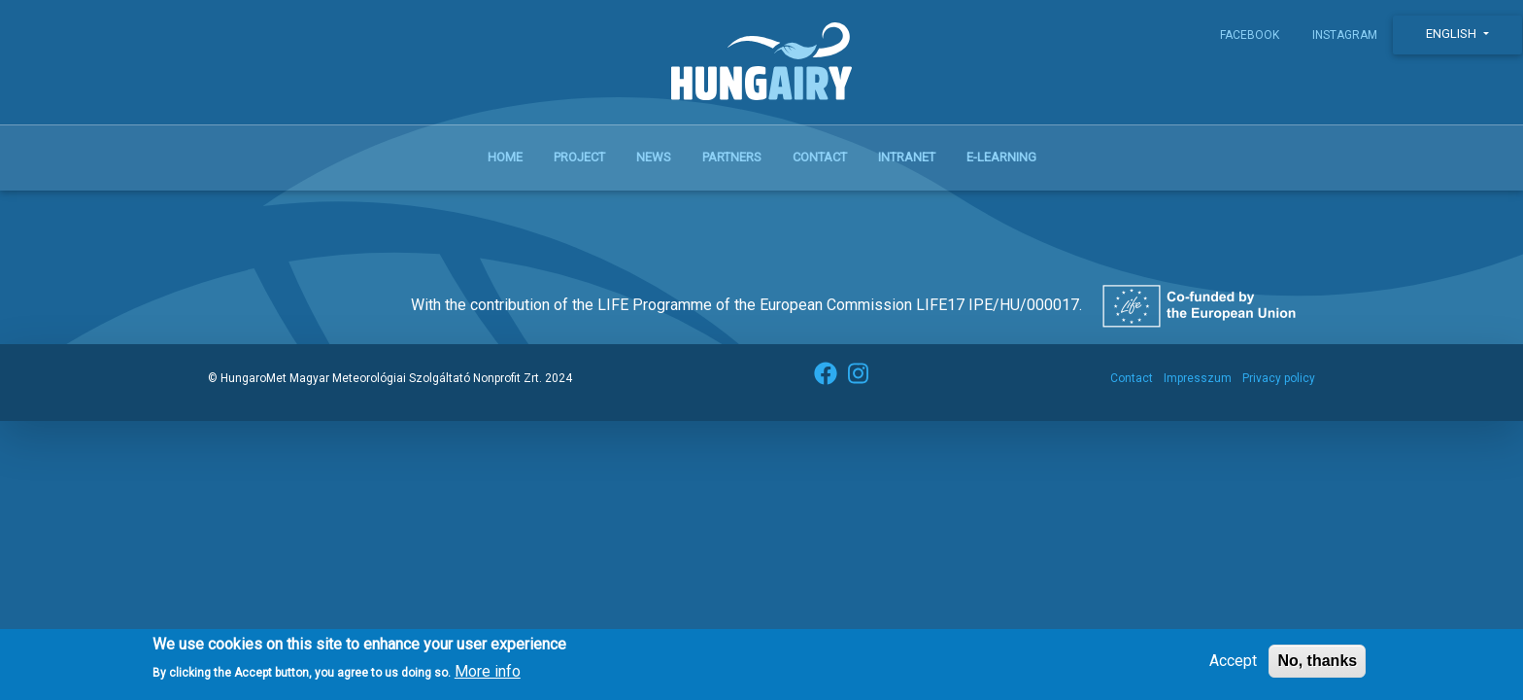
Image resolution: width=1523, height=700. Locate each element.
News (653, 157)
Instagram (1344, 35)
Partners (732, 157)
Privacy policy (1278, 378)
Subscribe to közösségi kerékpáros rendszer (230, 214)
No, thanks (1317, 667)
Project (579, 157)
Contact (820, 157)
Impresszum (1198, 378)
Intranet (906, 157)
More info (488, 679)
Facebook (1249, 35)
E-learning (1001, 157)
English (1452, 33)
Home (505, 157)
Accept (1233, 667)
